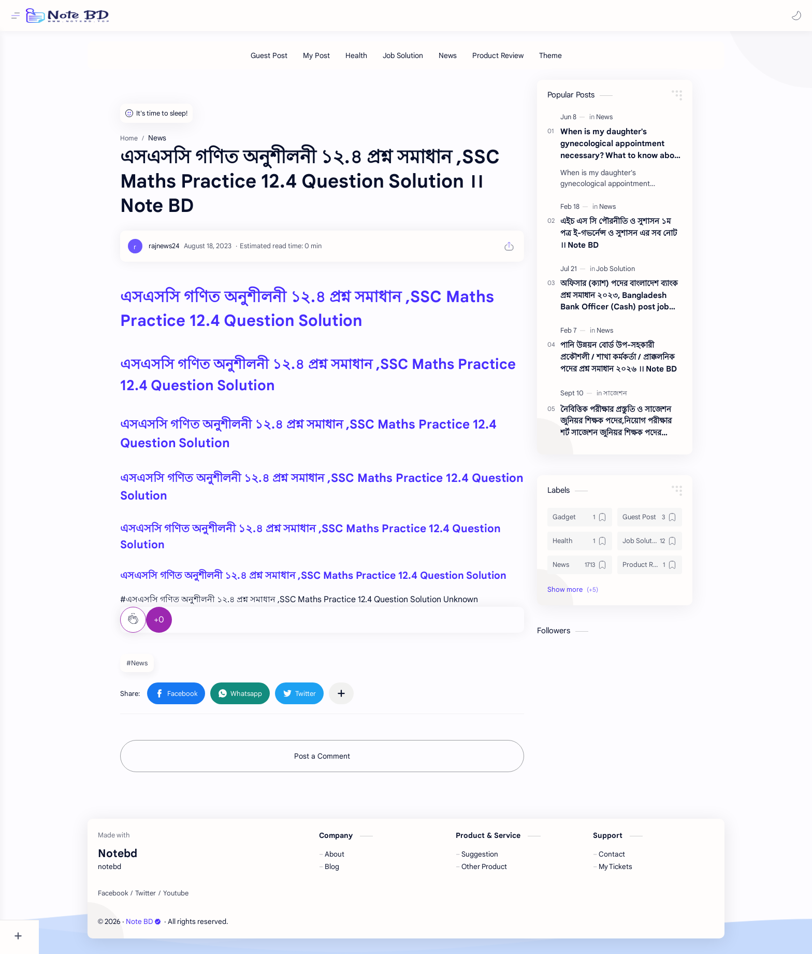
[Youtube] (195, 898)
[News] (467, 60)
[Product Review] (517, 60)
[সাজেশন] (634, 398)
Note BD (163, 926)
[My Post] (335, 60)
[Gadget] (599, 522)
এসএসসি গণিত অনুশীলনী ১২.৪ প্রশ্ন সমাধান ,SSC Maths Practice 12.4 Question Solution (332, 580)
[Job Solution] (422, 60)
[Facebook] (133, 898)
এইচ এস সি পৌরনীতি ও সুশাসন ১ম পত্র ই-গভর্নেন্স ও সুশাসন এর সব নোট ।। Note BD (637, 238)
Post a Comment (341, 761)
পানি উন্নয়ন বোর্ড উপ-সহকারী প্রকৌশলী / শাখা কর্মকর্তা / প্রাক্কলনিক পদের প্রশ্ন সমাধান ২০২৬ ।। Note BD (637, 362)
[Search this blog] (214, 15)
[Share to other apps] (360, 698)
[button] (794, 15)
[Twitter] (165, 898)
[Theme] (569, 60)
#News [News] (156, 668)
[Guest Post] (288, 60)
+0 (178, 625)
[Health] (375, 60)
